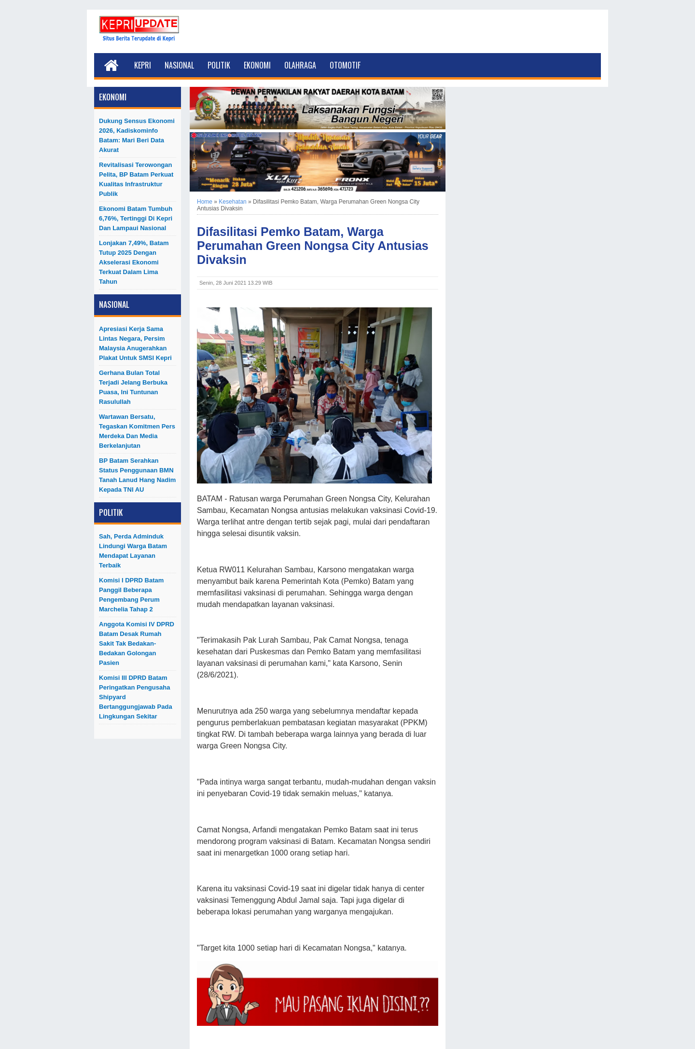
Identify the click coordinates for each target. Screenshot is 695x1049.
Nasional (179, 65)
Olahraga (300, 65)
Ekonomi (257, 65)
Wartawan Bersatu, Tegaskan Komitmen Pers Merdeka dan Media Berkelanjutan (137, 431)
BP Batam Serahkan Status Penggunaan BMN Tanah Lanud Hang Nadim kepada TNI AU (137, 475)
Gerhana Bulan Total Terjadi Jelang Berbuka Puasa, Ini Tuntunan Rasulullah (133, 387)
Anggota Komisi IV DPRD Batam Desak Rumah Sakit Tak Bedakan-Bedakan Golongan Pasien (136, 643)
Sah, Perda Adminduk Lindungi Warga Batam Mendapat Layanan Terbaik (133, 551)
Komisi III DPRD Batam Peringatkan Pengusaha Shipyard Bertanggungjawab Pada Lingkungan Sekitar (135, 697)
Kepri (142, 65)
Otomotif (345, 65)
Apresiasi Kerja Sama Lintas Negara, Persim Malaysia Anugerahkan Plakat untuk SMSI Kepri (135, 343)
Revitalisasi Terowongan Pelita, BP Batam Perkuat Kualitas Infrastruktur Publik (136, 179)
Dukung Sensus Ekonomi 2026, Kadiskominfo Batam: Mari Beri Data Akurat (137, 135)
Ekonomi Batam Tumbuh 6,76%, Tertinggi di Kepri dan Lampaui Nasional (135, 218)
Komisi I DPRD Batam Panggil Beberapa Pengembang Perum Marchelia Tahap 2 (131, 595)
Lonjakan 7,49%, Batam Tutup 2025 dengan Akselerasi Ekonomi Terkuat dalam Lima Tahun (134, 262)
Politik (219, 65)
